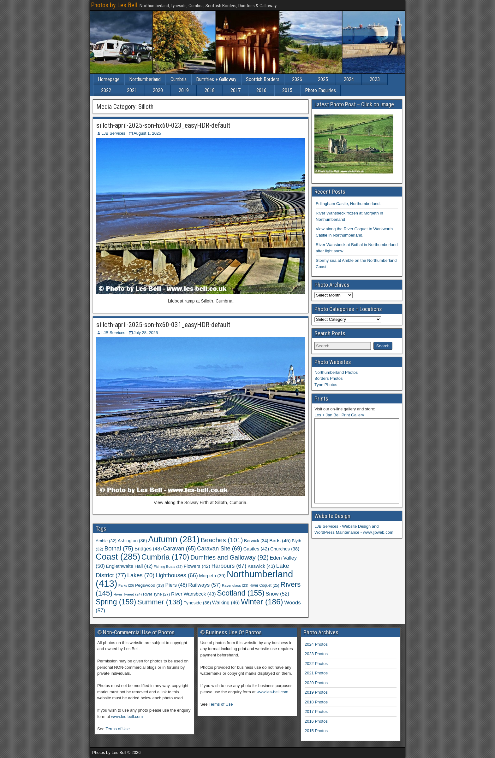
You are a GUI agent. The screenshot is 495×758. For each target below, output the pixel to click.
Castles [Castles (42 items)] (256, 548)
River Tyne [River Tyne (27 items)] (156, 594)
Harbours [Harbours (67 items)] (228, 566)
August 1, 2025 (147, 133)
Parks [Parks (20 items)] (126, 585)
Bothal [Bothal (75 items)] (118, 548)
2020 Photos (316, 682)
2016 (261, 90)
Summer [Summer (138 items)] (159, 602)
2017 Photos (316, 711)
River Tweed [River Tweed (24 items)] (128, 594)
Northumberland (145, 79)
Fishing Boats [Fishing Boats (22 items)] (168, 566)
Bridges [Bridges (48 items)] (148, 548)
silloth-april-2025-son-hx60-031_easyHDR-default (163, 325)
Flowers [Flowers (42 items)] (197, 566)
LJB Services (113, 133)
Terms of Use (117, 728)
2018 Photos (316, 702)
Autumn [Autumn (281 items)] (174, 539)
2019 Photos (316, 692)
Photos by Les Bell (114, 5)
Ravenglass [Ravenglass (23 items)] (235, 585)
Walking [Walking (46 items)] (226, 602)
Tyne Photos (325, 384)
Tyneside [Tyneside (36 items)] (197, 602)
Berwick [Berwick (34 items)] (256, 540)
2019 (184, 90)
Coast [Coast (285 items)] (118, 556)
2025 (323, 79)
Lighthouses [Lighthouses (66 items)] (177, 575)
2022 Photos (316, 663)
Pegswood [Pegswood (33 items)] (149, 585)
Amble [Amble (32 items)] (106, 540)
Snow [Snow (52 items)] (277, 593)
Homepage (109, 79)
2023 (375, 79)
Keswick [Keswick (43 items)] (261, 566)
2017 (235, 90)
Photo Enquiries (320, 90)
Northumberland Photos (336, 372)
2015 (287, 90)
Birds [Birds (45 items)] (279, 540)
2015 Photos (316, 730)
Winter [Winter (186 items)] (262, 601)
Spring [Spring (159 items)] (116, 602)
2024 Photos (316, 644)
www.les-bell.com (127, 716)
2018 (210, 90)
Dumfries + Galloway (216, 79)
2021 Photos (316, 673)
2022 (106, 90)
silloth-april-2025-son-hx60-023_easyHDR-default (163, 125)
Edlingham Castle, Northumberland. (348, 203)
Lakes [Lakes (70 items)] (140, 575)
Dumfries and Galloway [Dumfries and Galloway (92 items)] (229, 557)
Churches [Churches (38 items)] (284, 548)
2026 (297, 79)
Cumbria (178, 79)
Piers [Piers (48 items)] (176, 585)
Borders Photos (328, 378)
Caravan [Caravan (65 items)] (179, 548)
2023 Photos (316, 653)
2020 (158, 90)
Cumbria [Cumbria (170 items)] (165, 557)
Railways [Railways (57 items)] (204, 585)
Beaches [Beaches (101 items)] (222, 540)
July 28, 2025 (146, 332)
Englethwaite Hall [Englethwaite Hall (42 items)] (129, 566)
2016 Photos (316, 721)
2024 (349, 79)
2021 (132, 90)
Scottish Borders (262, 79)
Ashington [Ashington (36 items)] (132, 540)
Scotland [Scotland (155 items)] (241, 593)
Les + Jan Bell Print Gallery (339, 415)
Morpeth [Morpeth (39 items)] (212, 575)
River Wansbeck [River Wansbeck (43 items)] (193, 593)
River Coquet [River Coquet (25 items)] (264, 585)
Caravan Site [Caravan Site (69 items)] (219, 548)
